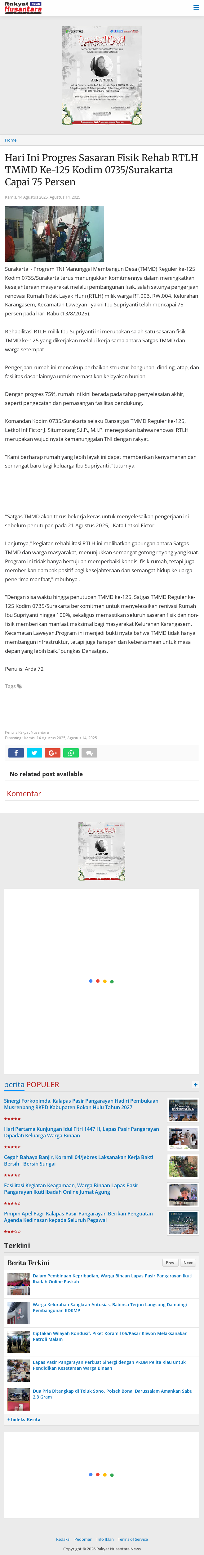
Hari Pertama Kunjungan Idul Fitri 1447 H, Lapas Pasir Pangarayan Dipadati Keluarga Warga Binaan (81, 1132)
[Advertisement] (101, 982)
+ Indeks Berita (23, 1419)
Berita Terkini (28, 1263)
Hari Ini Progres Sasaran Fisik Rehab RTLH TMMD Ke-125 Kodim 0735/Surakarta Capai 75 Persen (101, 170)
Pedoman (83, 1539)
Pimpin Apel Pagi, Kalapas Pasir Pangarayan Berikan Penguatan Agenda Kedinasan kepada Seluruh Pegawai (78, 1216)
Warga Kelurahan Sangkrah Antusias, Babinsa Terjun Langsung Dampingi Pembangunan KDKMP (110, 1307)
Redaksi (63, 1539)
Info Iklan (105, 1539)
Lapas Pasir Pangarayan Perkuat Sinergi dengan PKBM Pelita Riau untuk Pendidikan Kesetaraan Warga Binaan (109, 1365)
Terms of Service (133, 1539)
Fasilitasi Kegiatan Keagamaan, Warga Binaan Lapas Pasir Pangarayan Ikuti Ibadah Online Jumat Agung (71, 1188)
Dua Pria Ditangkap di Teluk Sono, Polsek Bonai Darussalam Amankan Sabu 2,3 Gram (113, 1393)
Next (188, 1262)
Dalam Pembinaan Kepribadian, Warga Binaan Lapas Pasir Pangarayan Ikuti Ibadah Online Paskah (113, 1278)
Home (10, 140)
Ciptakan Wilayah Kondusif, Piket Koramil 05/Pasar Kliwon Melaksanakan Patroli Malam (110, 1336)
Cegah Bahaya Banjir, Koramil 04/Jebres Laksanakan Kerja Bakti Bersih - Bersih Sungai (78, 1160)
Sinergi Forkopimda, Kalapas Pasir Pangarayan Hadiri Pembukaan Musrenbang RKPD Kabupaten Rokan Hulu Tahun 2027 (81, 1104)
